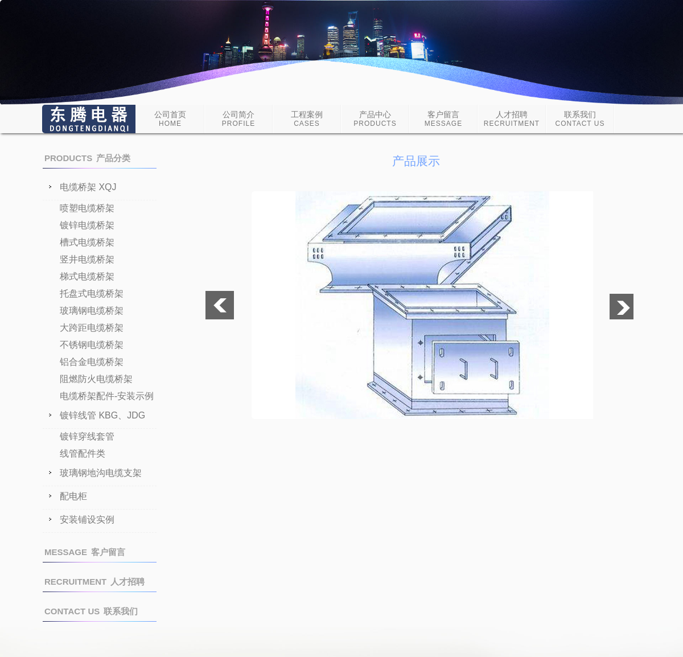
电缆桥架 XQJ (88, 187)
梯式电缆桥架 (87, 276)
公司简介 (238, 119)
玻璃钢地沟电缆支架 (101, 473)
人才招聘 (512, 119)
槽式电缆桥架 (87, 242)
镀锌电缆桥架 (87, 225)
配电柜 (73, 496)
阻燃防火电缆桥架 (96, 379)
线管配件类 (82, 453)
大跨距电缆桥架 (92, 327)
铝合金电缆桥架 (92, 362)
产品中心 (374, 119)
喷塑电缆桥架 (87, 208)
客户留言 (443, 119)
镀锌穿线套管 (87, 436)
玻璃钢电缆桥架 (92, 310)
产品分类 (87, 158)
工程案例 (307, 119)
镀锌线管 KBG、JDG (102, 415)
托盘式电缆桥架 (92, 293)
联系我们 (580, 119)
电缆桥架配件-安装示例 (107, 396)
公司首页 (170, 119)
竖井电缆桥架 (87, 259)
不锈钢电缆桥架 (92, 345)
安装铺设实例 (87, 519)
